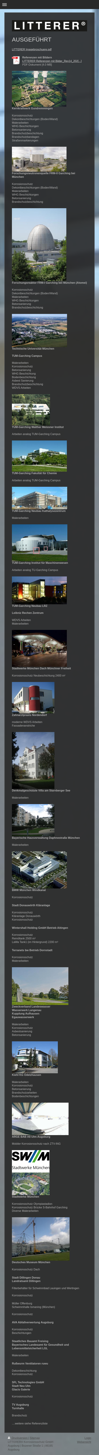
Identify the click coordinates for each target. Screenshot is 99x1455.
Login (88, 1438)
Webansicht (84, 1441)
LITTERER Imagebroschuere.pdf (32, 49)
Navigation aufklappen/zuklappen (49, 4)
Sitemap (35, 1438)
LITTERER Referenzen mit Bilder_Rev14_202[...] (52, 61)
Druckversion (18, 1438)
